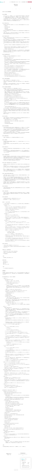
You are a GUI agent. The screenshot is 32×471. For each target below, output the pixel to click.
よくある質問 (8, 468)
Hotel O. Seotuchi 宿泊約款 (12, 8)
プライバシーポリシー (16, 468)
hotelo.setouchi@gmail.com (24, 454)
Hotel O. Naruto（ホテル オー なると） (22, 468)
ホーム (30, 7)
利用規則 (19, 8)
